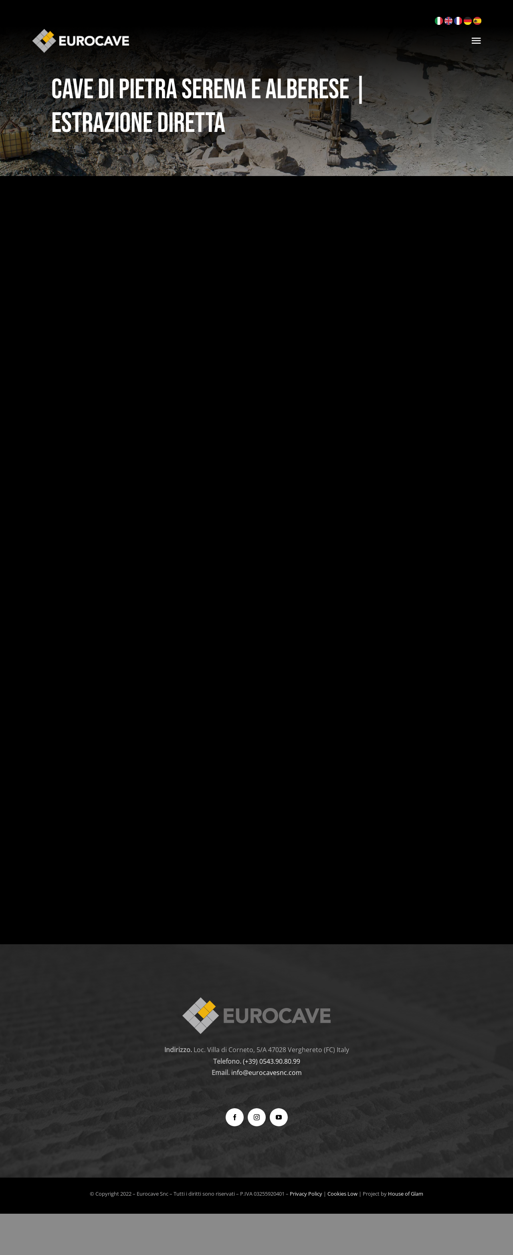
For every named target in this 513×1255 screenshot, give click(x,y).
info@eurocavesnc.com (266, 1072)
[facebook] (235, 1117)
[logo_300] (80, 31)
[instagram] (257, 1117)
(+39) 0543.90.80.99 (271, 1061)
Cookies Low (342, 1193)
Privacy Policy (306, 1193)
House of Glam (405, 1193)
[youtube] (279, 1117)
